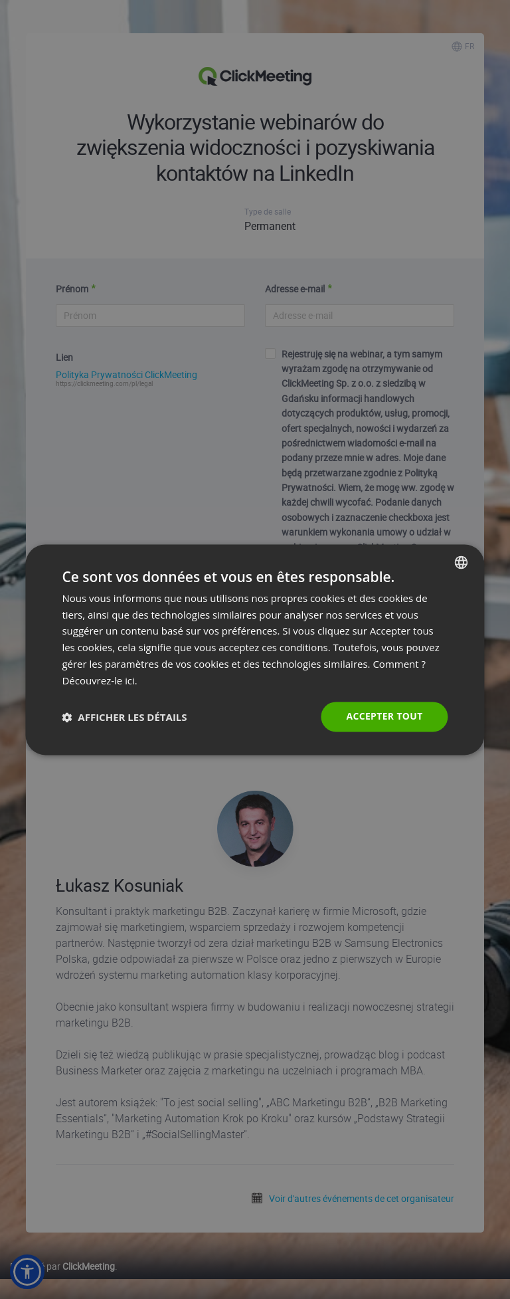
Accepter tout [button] (383, 716)
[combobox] (461, 562)
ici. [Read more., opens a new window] (131, 680)
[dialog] (254, 649)
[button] (124, 717)
